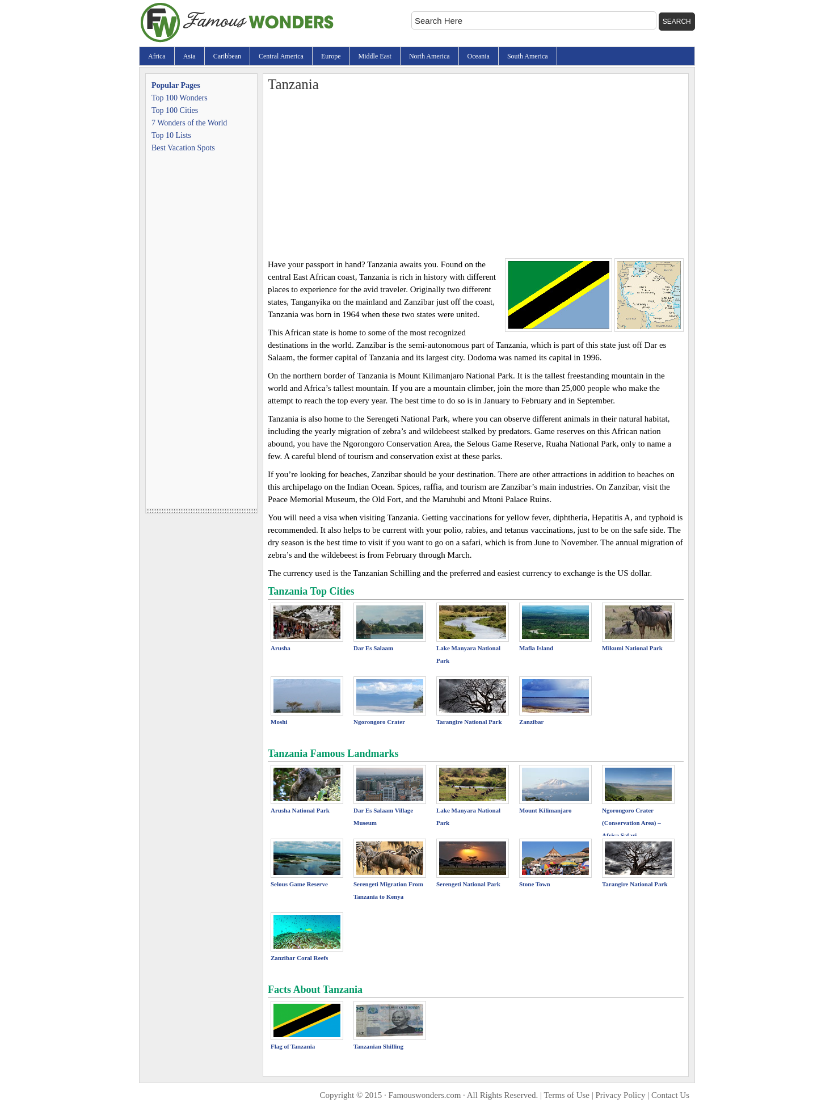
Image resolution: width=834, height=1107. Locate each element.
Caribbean (227, 56)
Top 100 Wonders (179, 98)
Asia (189, 56)
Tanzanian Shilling (378, 1046)
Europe (331, 56)
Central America (281, 56)
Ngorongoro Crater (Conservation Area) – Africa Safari (631, 823)
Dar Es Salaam (373, 648)
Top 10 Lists (171, 135)
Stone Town (534, 884)
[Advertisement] (476, 173)
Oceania (478, 56)
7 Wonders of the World (189, 123)
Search (677, 22)
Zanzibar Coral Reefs (299, 957)
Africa (157, 56)
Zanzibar (531, 721)
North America (429, 56)
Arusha (280, 648)
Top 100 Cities (174, 110)
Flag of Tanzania (293, 1046)
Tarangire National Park (469, 721)
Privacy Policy (621, 1095)
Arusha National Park (300, 810)
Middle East (375, 56)
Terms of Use (566, 1095)
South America (527, 56)
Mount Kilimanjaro (545, 810)
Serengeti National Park (468, 884)
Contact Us (670, 1095)
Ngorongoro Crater (379, 721)
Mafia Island (536, 648)
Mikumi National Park (632, 648)
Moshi (279, 721)
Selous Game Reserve (299, 884)
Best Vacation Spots (183, 148)
